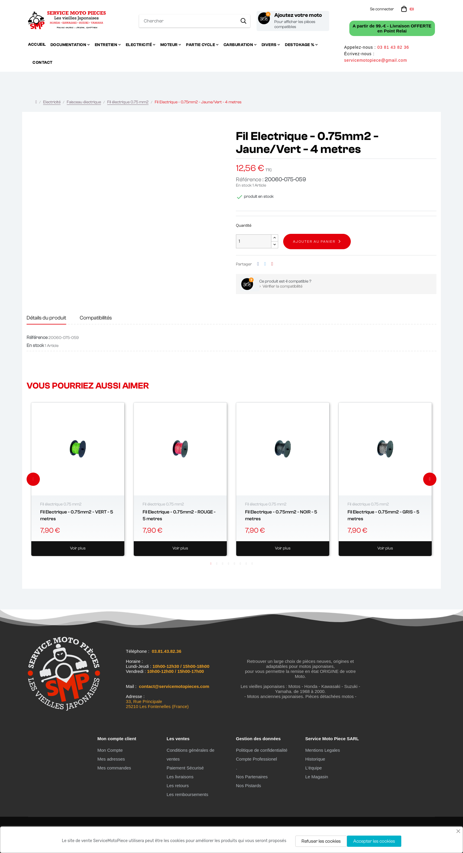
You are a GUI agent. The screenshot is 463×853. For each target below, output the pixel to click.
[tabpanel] (78, 479)
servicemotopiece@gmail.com (375, 60)
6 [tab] (240, 564)
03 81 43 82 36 (393, 47)
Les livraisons (180, 776)
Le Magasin (316, 776)
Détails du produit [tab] (46, 318)
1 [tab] (211, 564)
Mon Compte (110, 750)
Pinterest (272, 264)
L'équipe (313, 767)
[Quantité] (253, 241)
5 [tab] (234, 564)
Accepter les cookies (374, 841)
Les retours (178, 785)
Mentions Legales (322, 750)
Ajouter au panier (314, 241)
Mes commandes (114, 767)
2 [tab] (217, 564)
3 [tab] (223, 564)
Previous (33, 479)
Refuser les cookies (321, 841)
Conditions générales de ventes (190, 754)
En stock (244, 185)
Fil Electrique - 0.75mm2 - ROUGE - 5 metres (179, 515)
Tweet (265, 264)
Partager (258, 264)
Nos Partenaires (252, 776)
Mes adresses (111, 758)
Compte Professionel (256, 758)
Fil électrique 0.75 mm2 (60, 504)
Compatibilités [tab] (96, 318)
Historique (315, 758)
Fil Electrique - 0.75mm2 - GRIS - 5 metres (383, 515)
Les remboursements (187, 794)
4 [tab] (228, 564)
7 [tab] (246, 564)
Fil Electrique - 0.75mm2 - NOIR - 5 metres (281, 515)
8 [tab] (252, 564)
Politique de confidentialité (261, 750)
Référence (37, 337)
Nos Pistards (248, 785)
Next (429, 479)
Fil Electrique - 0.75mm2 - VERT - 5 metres (76, 515)
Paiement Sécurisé (185, 767)
